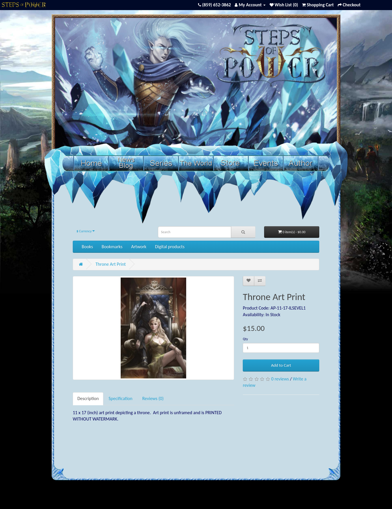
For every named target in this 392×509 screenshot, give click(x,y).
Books (87, 246)
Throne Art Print (111, 264)
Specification (120, 398)
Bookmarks (112, 246)
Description (88, 398)
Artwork (138, 246)
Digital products (169, 246)
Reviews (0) (153, 398)
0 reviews (280, 379)
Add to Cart (281, 365)
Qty (245, 339)
